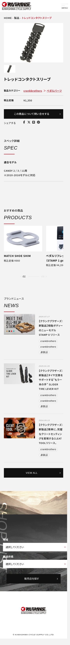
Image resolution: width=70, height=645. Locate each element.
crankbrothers (33, 90)
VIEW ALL (43, 473)
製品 (16, 18)
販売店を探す (41, 578)
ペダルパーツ (54, 90)
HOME (8, 18)
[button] (21, 276)
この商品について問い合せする (37, 114)
